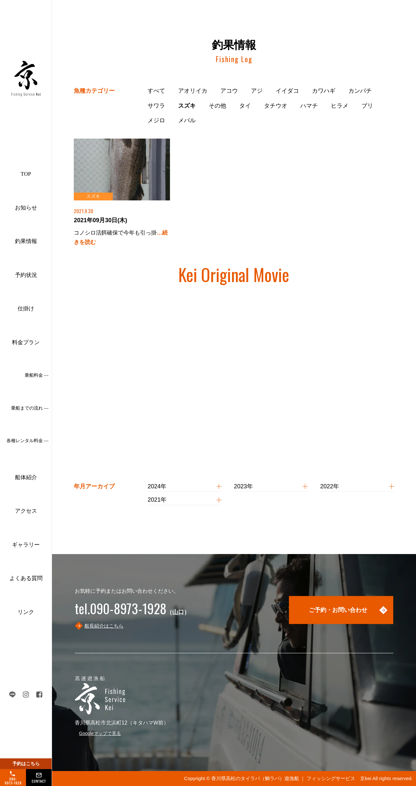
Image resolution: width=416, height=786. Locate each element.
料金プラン (26, 342)
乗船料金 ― (37, 375)
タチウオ (275, 105)
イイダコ (287, 91)
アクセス (26, 511)
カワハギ (323, 91)
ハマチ (309, 105)
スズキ (187, 105)
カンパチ (360, 91)
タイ (245, 105)
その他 (217, 105)
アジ (257, 91)
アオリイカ (192, 91)
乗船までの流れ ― (30, 408)
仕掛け (26, 308)
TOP (26, 174)
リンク (26, 612)
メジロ (156, 120)
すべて (156, 91)
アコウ (229, 91)
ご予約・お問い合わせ (338, 610)
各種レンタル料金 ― (27, 440)
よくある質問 (26, 578)
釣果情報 (26, 241)
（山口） (132, 612)
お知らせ (26, 208)
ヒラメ (339, 105)
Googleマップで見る (100, 733)
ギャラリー (26, 545)
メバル (187, 120)
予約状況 (26, 275)
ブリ (367, 105)
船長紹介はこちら (104, 626)
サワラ (156, 105)
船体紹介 (26, 477)
